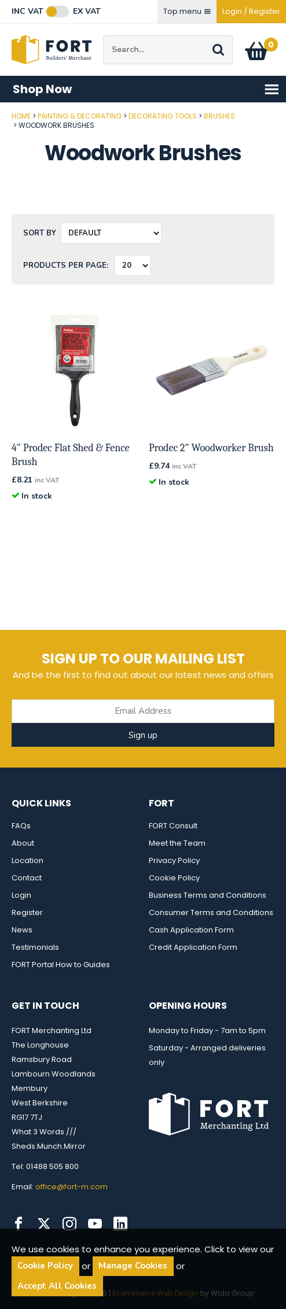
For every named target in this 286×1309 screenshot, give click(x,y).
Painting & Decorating (80, 116)
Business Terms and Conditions (207, 895)
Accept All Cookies (57, 1286)
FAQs (21, 825)
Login (21, 895)
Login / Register (251, 11)
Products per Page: (65, 265)
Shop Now (146, 89)
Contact (27, 877)
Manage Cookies (132, 1265)
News (22, 929)
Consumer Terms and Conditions (211, 912)
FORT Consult (173, 825)
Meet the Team (177, 843)
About (23, 843)
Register (27, 912)
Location (27, 860)
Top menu (187, 11)
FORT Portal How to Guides (61, 964)
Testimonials (35, 947)
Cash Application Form (191, 929)
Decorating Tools (163, 116)
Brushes (219, 116)
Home (21, 116)
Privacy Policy (174, 860)
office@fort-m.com (71, 1186)
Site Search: (103, 35)
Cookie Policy (174, 877)
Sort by (39, 233)
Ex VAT (87, 11)
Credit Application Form (193, 947)
